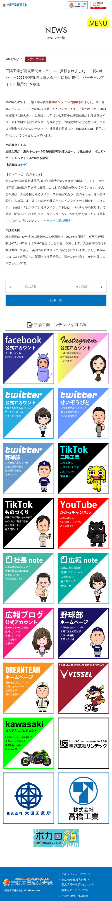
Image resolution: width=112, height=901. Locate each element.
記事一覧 (56, 300)
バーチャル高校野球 (57, 221)
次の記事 (82, 287)
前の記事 (30, 287)
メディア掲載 (35, 59)
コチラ (21, 165)
